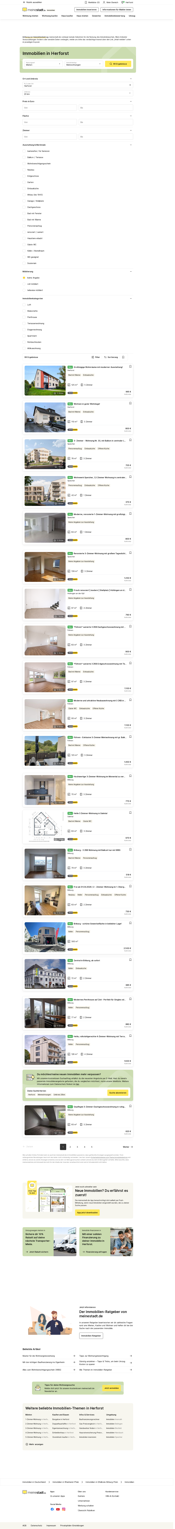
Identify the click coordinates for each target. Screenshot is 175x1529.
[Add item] (130, 366)
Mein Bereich (110, 2)
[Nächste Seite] (128, 1147)
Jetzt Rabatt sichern (36, 1252)
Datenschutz (36, 1525)
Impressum (51, 1525)
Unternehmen (84, 1501)
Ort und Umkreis (78, 78)
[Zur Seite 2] (70, 1147)
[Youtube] (58, 1509)
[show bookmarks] (128, 357)
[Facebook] (52, 1509)
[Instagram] (64, 1509)
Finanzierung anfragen (94, 1252)
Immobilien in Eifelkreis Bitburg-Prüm (99, 1482)
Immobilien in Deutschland (34, 1482)
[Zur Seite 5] (92, 1147)
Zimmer (78, 130)
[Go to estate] (78, 381)
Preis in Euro (78, 101)
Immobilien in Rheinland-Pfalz (63, 1482)
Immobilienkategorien (78, 298)
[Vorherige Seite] (28, 1146)
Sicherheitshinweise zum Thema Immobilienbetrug (109, 1157)
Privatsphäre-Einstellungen (72, 1525)
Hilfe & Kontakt (112, 1496)
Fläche (78, 116)
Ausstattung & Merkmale (78, 145)
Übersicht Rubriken (86, 1510)
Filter (100, 357)
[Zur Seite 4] (85, 1147)
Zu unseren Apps (57, 1496)
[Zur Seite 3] (77, 1147)
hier (77, 1084)
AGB (24, 1525)
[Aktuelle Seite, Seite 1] (63, 1147)
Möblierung (78, 271)
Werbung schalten (86, 1506)
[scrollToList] (118, 64)
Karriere (81, 1496)
